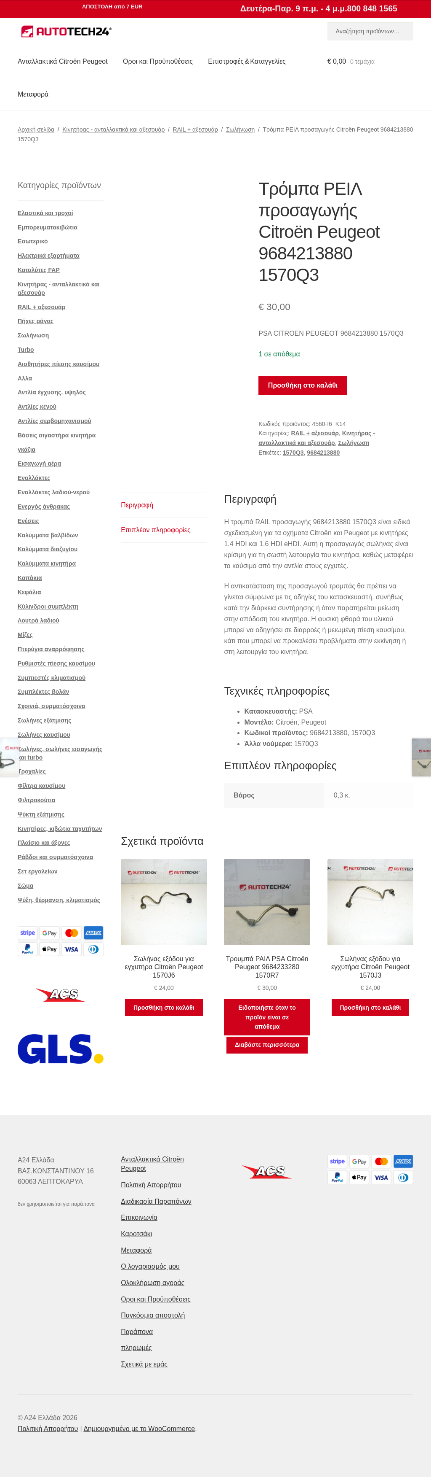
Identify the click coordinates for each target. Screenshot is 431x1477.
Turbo (26, 349)
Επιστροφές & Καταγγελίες (246, 61)
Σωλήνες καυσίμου (44, 734)
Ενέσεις (28, 520)
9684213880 (323, 452)
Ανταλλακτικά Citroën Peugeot (63, 61)
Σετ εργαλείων (38, 871)
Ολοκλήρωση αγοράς (152, 1282)
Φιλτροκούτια (36, 800)
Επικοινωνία (139, 1217)
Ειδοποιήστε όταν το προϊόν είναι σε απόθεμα (266, 1017)
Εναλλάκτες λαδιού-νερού (54, 492)
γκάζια (26, 449)
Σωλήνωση (240, 129)
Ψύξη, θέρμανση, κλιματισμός (59, 900)
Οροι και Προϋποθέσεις (158, 61)
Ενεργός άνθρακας (44, 506)
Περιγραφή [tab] (137, 505)
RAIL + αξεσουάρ (195, 129)
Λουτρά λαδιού (38, 620)
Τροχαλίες (32, 771)
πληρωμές (136, 1347)
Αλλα (25, 378)
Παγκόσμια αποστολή (153, 1315)
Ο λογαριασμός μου (150, 1266)
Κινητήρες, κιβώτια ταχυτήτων (60, 828)
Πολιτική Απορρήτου (151, 1185)
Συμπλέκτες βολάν (43, 691)
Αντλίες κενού (37, 406)
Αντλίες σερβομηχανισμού (54, 421)
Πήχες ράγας (35, 321)
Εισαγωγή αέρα (39, 463)
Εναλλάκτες (34, 477)
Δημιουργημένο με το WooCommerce (139, 1428)
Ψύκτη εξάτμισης (41, 814)
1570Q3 (293, 452)
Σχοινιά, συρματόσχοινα (51, 706)
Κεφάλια (29, 592)
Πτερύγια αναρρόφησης (51, 649)
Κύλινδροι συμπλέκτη (48, 606)
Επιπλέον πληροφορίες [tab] (156, 530)
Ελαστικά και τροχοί (45, 213)
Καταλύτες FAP (39, 270)
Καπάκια (30, 577)
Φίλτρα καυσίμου (41, 785)
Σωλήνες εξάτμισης (45, 720)
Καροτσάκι (136, 1233)
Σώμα (25, 885)
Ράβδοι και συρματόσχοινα (55, 857)
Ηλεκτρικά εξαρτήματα (49, 255)
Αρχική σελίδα (36, 129)
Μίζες (25, 634)
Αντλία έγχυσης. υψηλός (52, 392)
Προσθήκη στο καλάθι (303, 385)
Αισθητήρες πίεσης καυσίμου (58, 364)
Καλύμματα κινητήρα (47, 563)
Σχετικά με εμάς (144, 1364)
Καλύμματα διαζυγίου (47, 549)
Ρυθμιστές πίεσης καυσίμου (56, 663)
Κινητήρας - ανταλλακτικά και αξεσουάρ (113, 129)
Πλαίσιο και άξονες (44, 842)
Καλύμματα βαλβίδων (48, 535)
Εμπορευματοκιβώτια (47, 227)
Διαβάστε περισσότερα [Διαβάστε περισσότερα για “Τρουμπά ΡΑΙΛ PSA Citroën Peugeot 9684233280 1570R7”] (267, 1044)
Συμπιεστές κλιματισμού (51, 677)
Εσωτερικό (33, 241)
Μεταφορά (33, 94)
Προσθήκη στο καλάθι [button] (163, 1007)
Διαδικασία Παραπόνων (156, 1201)
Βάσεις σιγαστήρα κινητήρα (57, 435)
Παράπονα (137, 1331)
